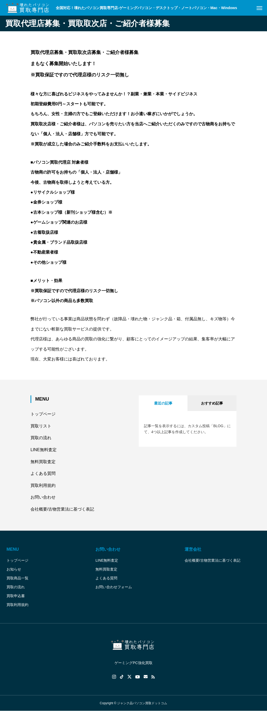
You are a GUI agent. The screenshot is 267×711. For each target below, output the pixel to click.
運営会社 (193, 549)
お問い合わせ (43, 497)
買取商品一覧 (17, 578)
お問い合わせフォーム (113, 587)
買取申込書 (16, 596)
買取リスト (41, 426)
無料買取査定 (43, 461)
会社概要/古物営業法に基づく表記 (62, 509)
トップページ (43, 414)
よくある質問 (43, 473)
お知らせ (14, 569)
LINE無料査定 (44, 450)
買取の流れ (41, 438)
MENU (13, 549)
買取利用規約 (43, 485)
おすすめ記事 (212, 403)
